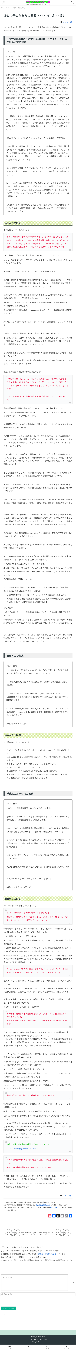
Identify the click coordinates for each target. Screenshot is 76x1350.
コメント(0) (67, 22)
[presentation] (62, 1300)
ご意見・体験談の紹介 (47, 1254)
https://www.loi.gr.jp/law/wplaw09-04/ (23, 1149)
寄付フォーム (54, 1207)
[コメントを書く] (34, 1283)
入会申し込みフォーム (43, 1205)
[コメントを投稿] (8, 1308)
